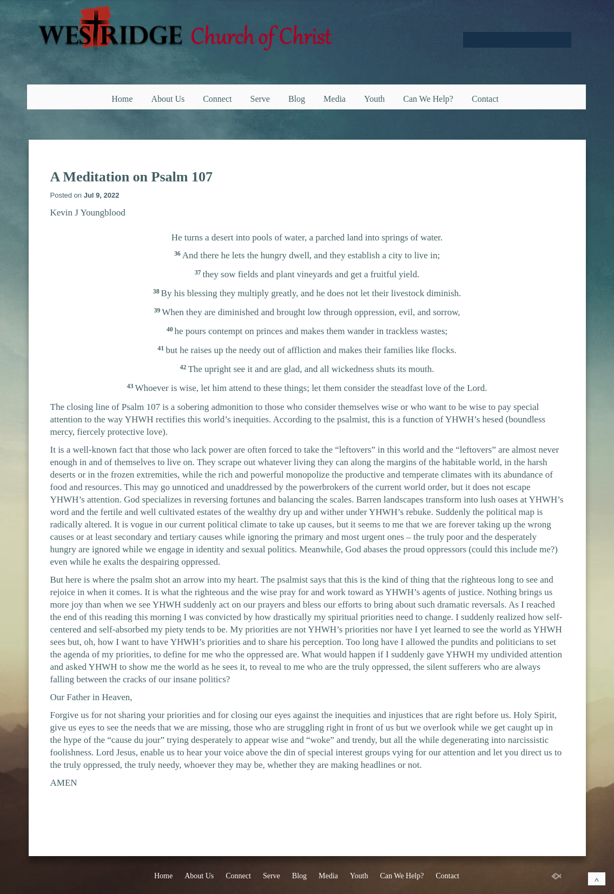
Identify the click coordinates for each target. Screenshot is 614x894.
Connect (217, 98)
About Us (167, 98)
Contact (485, 98)
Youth (374, 98)
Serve (260, 98)
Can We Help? (428, 98)
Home (122, 98)
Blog (296, 98)
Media (334, 98)
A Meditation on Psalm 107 (131, 177)
